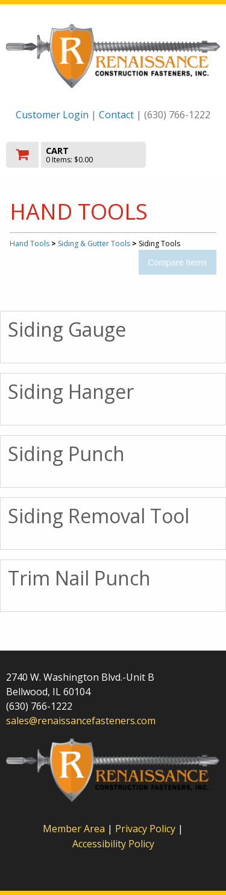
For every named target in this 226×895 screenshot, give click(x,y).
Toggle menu (188, 154)
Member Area (74, 828)
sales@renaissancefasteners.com (80, 720)
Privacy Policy (146, 828)
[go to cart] (81, 155)
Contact (116, 114)
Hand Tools (29, 243)
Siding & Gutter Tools (94, 243)
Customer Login (52, 114)
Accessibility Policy (113, 843)
